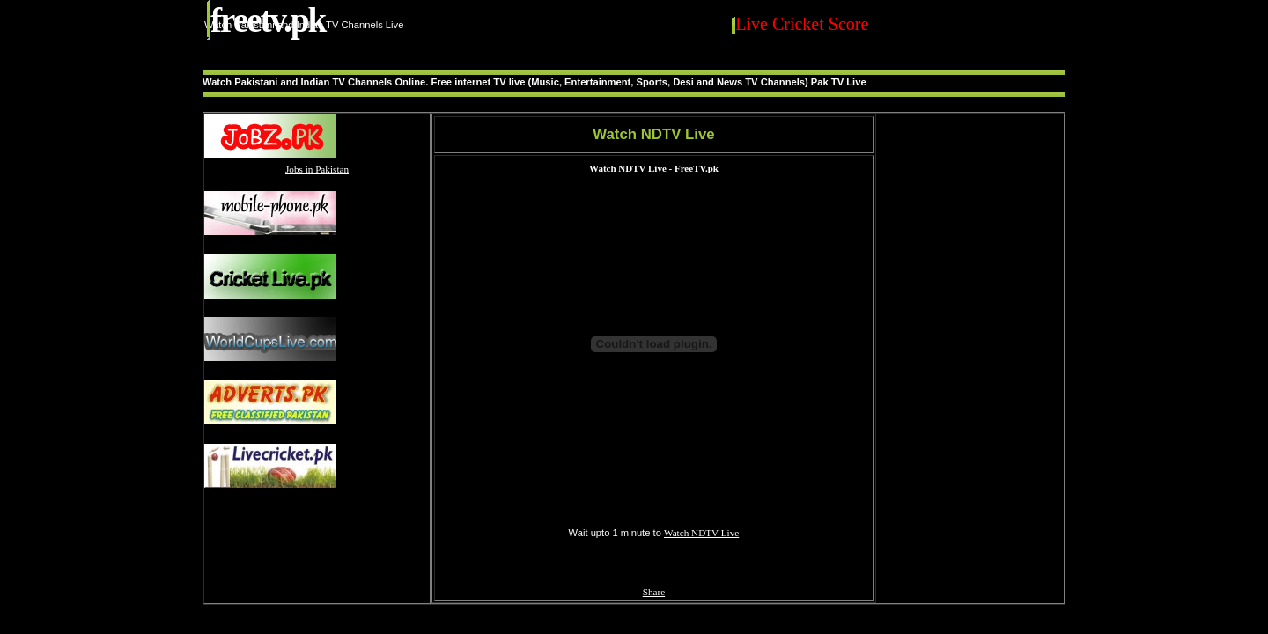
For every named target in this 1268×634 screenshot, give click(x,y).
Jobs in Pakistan (317, 169)
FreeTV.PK (267, 20)
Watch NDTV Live (701, 532)
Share (654, 591)
